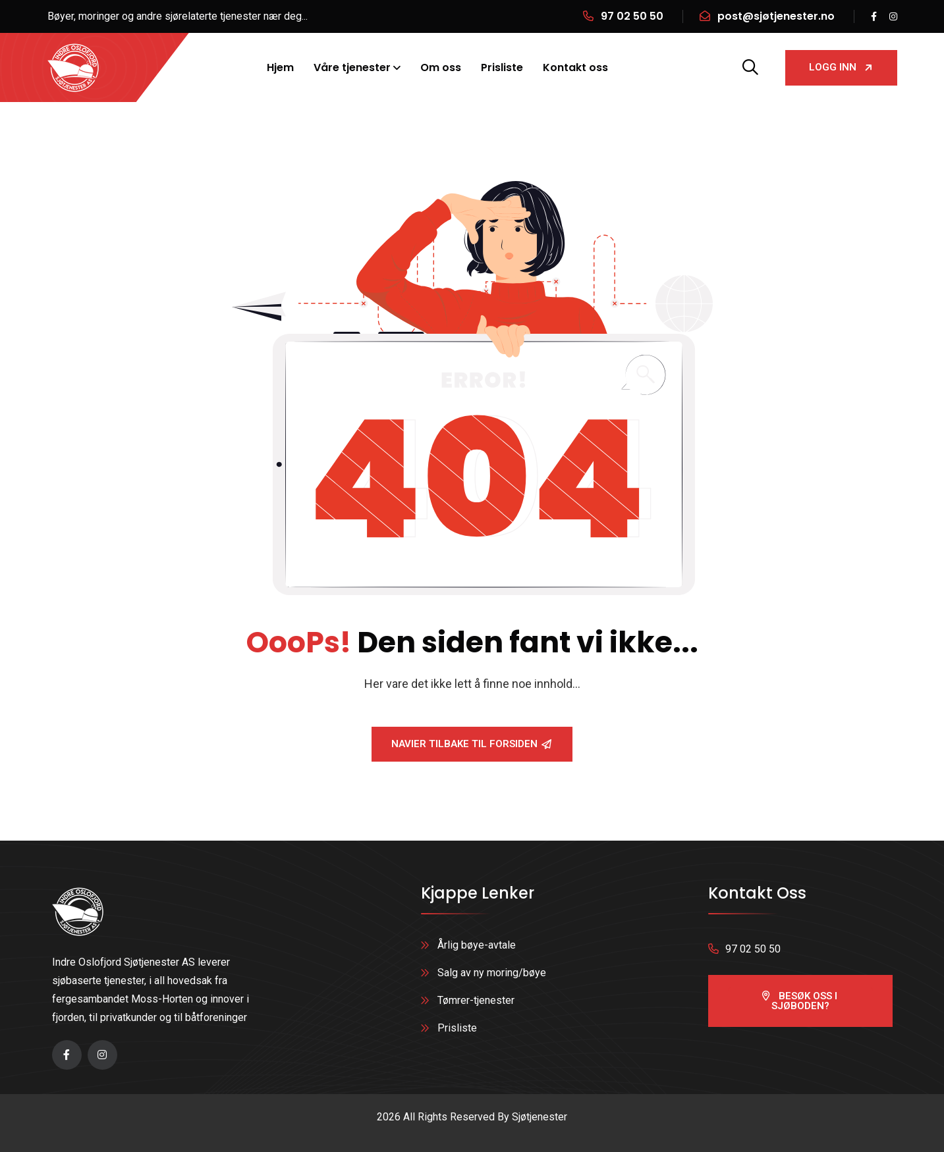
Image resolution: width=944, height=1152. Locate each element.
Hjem (280, 67)
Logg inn (841, 67)
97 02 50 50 (632, 16)
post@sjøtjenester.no (776, 16)
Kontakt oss (575, 67)
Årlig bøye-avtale (476, 945)
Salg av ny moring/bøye (491, 972)
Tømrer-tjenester (475, 1000)
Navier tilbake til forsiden (471, 744)
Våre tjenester (352, 67)
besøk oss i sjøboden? (799, 1001)
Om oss (440, 67)
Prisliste (502, 67)
